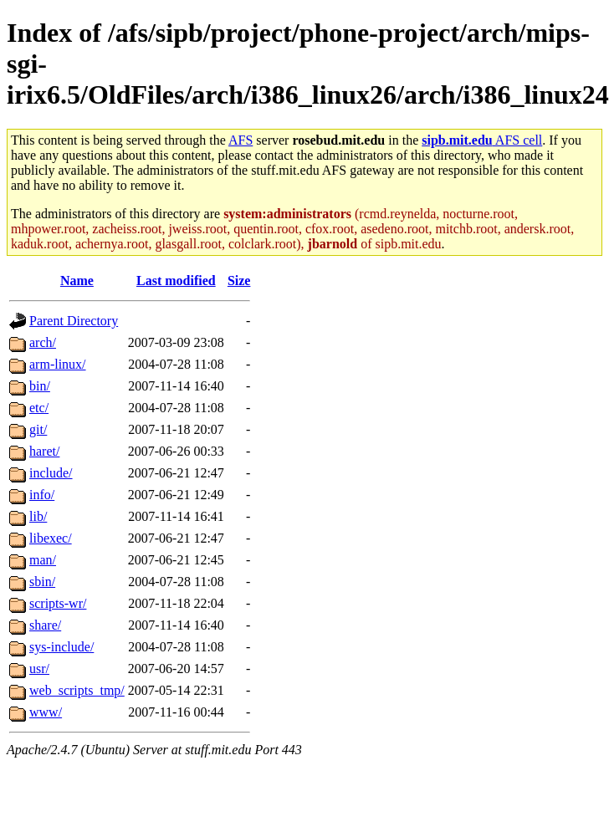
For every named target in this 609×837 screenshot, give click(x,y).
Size (239, 280)
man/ (42, 560)
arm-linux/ (57, 364)
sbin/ (42, 581)
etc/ (39, 408)
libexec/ (50, 538)
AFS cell (482, 140)
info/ (41, 494)
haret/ (44, 451)
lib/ (38, 516)
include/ (51, 473)
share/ (45, 625)
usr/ (39, 668)
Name (77, 280)
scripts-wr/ (57, 603)
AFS (240, 140)
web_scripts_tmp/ (77, 690)
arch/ (42, 342)
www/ (45, 712)
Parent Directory (73, 321)
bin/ (39, 386)
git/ (38, 429)
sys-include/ (61, 647)
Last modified (176, 280)
